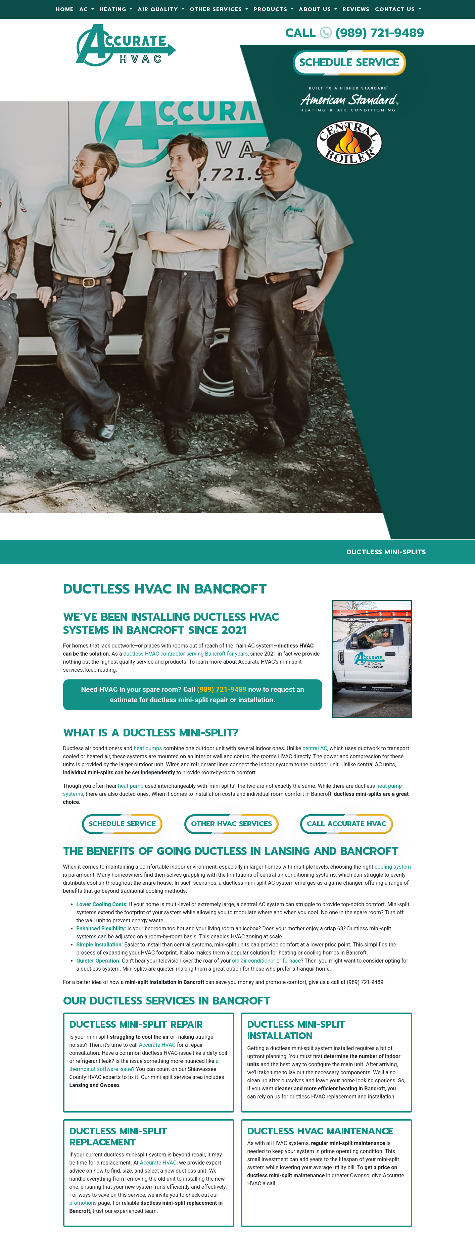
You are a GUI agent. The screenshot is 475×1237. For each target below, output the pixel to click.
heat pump (131, 786)
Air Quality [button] (159, 9)
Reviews (356, 9)
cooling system (393, 867)
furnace (292, 961)
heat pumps (148, 748)
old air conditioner (253, 961)
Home (65, 9)
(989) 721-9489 (380, 33)
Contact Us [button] (396, 9)
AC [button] (84, 9)
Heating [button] (113, 9)
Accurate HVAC (157, 1045)
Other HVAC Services (231, 823)
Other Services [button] (217, 9)
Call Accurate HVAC (346, 823)
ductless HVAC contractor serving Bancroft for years (186, 654)
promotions (83, 1203)
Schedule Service (122, 823)
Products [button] (271, 9)
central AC (314, 748)
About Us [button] (316, 9)
